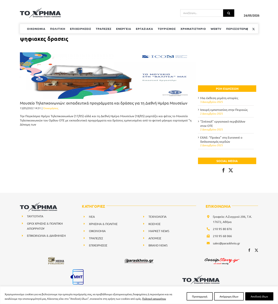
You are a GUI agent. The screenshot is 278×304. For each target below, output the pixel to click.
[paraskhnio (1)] (138, 258)
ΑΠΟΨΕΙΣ (154, 238)
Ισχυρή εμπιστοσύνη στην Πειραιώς (224, 109)
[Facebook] (223, 170)
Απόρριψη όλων (229, 296)
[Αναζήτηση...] (201, 13)
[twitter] (256, 250)
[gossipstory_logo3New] (221, 258)
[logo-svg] (201, 276)
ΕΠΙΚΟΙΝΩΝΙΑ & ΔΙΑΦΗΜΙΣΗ (46, 235)
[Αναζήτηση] (228, 13)
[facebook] (249, 250)
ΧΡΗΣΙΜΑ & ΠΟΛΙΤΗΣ (103, 224)
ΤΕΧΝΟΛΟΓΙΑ (157, 216)
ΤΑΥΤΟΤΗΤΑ (35, 216)
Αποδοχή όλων (259, 296)
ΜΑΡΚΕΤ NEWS (158, 231)
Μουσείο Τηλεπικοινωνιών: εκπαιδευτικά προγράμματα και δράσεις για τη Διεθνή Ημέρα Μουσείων (103, 103)
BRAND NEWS (158, 245)
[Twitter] (231, 170)
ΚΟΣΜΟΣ (154, 224)
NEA (92, 216)
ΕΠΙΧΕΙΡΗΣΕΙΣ (98, 245)
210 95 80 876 (222, 229)
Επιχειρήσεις (50, 108)
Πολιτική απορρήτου (154, 298)
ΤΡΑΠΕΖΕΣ (96, 238)
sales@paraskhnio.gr (226, 243)
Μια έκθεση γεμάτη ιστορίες (219, 98)
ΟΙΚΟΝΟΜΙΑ (97, 231)
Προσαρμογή (199, 296)
